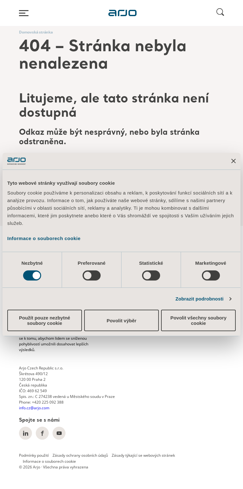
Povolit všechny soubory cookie (198, 320)
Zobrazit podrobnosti (200, 298)
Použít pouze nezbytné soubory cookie (44, 320)
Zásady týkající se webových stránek (143, 455)
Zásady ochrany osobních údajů (80, 455)
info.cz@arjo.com (34, 408)
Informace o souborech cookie (44, 238)
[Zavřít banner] (233, 161)
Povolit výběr (121, 320)
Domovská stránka (36, 32)
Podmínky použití (34, 455)
